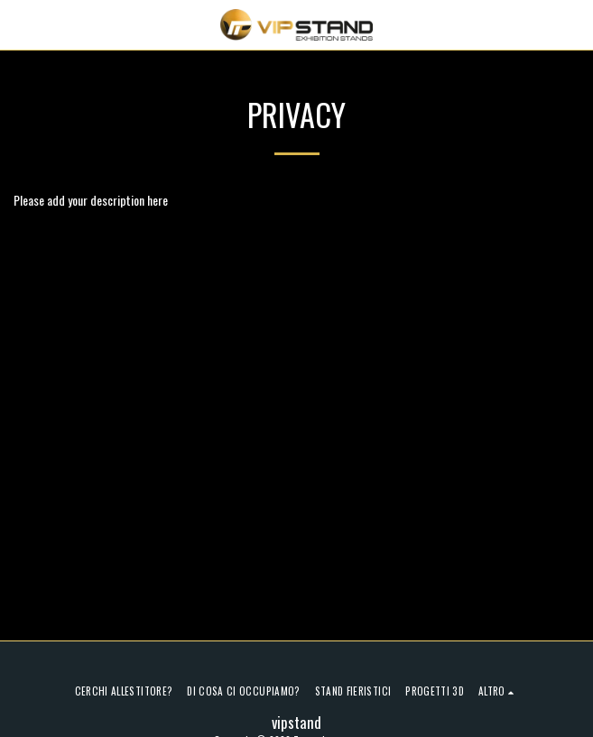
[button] (20, 24)
